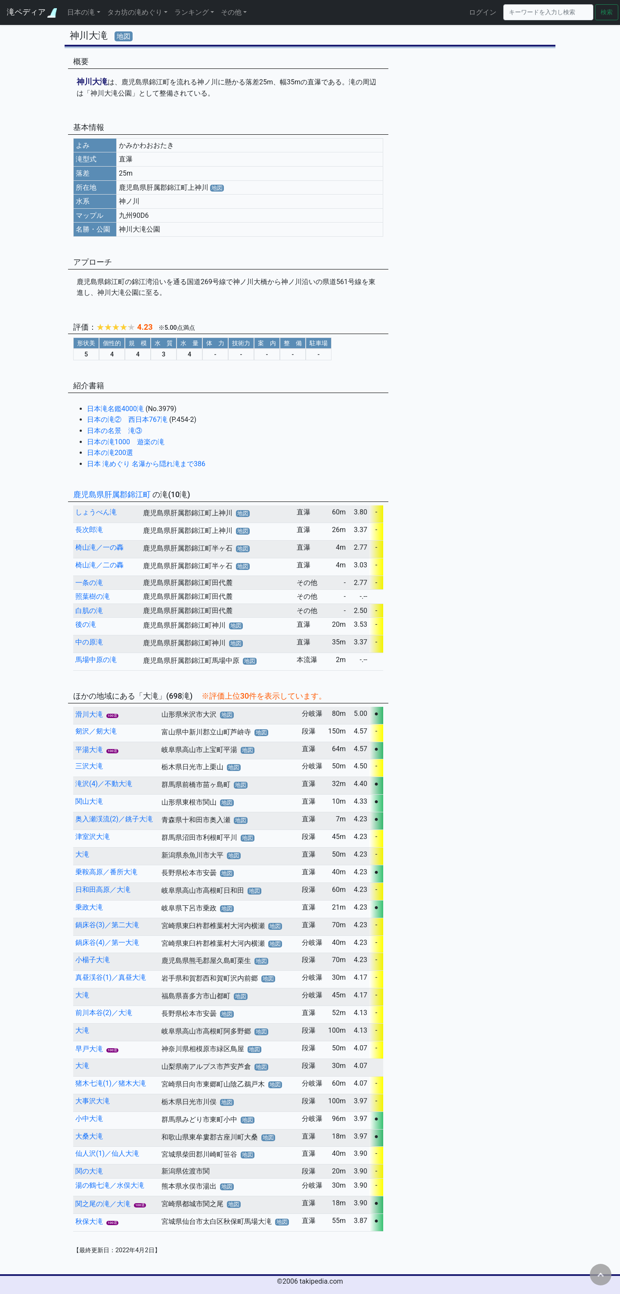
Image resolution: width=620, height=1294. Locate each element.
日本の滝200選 (110, 453)
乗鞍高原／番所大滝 (106, 872)
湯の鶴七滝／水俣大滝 (109, 1185)
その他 (231, 12)
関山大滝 (89, 801)
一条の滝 (89, 583)
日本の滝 (81, 12)
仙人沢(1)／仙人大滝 (107, 1153)
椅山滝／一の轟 (99, 547)
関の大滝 (89, 1171)
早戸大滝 (89, 1049)
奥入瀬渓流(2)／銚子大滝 (114, 819)
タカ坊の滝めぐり (134, 12)
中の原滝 (89, 642)
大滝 (82, 854)
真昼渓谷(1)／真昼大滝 (110, 977)
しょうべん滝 (96, 512)
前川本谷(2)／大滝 (103, 1013)
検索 (607, 12)
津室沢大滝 (92, 837)
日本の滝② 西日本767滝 (128, 419)
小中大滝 (89, 1118)
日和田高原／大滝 (102, 889)
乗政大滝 (89, 907)
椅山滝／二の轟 (99, 565)
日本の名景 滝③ (114, 431)
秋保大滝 (89, 1221)
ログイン (482, 12)
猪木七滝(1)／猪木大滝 (110, 1083)
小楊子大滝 (92, 960)
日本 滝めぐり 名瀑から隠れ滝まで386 (146, 464)
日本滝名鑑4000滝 (116, 409)
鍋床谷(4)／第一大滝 (107, 942)
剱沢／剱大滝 (96, 731)
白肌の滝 (89, 611)
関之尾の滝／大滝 (102, 1204)
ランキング (191, 12)
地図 (123, 36)
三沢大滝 (89, 766)
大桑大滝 (89, 1136)
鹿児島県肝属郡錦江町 (112, 494)
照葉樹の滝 (92, 596)
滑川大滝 (89, 714)
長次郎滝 (89, 530)
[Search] (548, 12)
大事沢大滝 (92, 1101)
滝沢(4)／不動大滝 (103, 784)
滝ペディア (32, 12)
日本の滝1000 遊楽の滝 (125, 442)
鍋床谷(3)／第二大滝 (107, 925)
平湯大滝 (89, 750)
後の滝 (85, 624)
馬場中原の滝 (96, 660)
